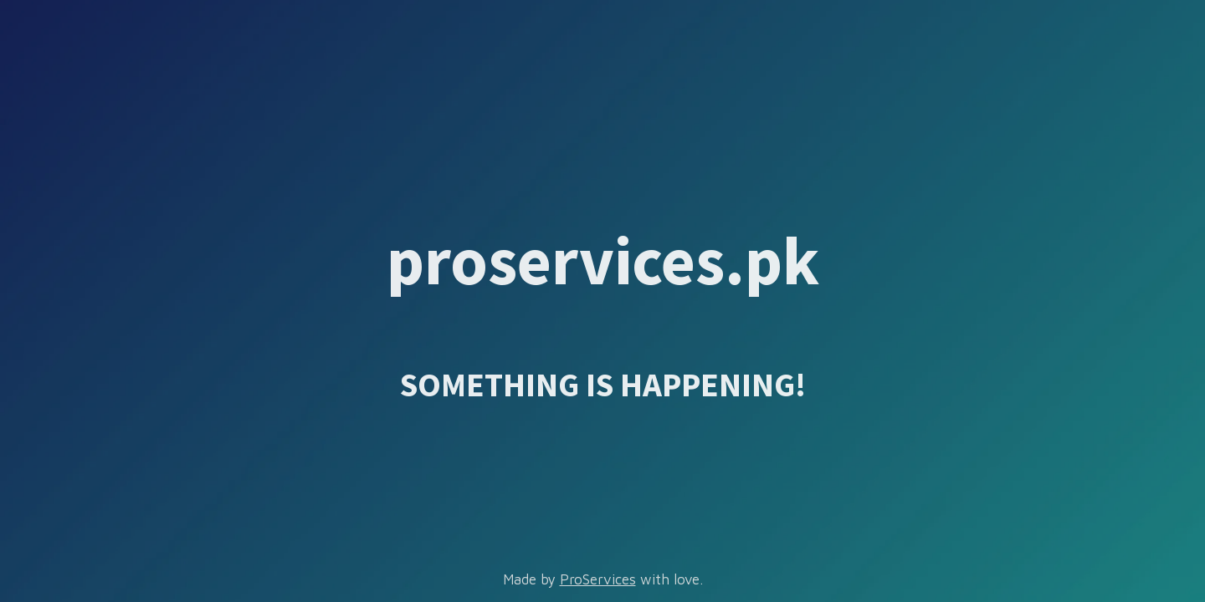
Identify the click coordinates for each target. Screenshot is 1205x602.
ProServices (598, 579)
